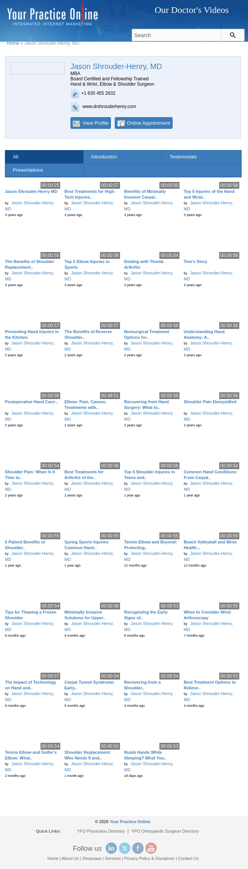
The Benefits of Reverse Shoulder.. (88, 334)
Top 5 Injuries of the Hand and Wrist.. (209, 194)
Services (113, 858)
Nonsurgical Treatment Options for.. (146, 334)
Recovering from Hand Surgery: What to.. (146, 404)
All (15, 157)
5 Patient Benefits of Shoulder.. (25, 545)
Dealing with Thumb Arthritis (144, 264)
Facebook (137, 848)
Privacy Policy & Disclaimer (149, 858)
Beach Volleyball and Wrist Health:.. (210, 545)
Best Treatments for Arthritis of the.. (83, 475)
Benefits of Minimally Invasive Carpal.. (145, 194)
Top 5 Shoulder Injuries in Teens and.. (149, 475)
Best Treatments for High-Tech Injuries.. (89, 194)
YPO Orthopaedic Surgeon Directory (165, 831)
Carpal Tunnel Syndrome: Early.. (89, 685)
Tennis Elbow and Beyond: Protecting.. (150, 545)
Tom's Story (195, 261)
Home (13, 43)
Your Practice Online (130, 821)
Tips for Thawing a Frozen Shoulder (30, 615)
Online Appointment (148, 123)
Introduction (104, 157)
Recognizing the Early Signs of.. (146, 615)
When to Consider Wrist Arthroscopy (207, 615)
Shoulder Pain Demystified (210, 401)
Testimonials (183, 157)
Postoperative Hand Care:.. (31, 401)
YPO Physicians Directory (101, 831)
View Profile (95, 123)
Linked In (111, 848)
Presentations (28, 170)
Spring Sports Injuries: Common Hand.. (86, 545)
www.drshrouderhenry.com (109, 106)
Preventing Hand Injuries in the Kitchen (32, 334)
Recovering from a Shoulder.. (142, 685)
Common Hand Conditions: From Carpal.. (210, 475)
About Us (70, 858)
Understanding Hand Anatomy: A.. (204, 334)
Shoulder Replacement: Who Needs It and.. (87, 755)
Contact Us (188, 858)
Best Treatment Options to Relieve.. (210, 685)
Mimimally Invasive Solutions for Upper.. (84, 615)
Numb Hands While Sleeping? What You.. (145, 755)
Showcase (91, 858)
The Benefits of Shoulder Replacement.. (29, 264)
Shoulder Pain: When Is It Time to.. (30, 475)
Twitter (124, 848)
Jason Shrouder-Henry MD (31, 191)
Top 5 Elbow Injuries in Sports (86, 264)
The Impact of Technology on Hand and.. (30, 685)
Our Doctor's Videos (191, 10)
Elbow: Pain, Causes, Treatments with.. (85, 404)
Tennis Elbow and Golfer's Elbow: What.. (31, 755)
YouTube (151, 848)
